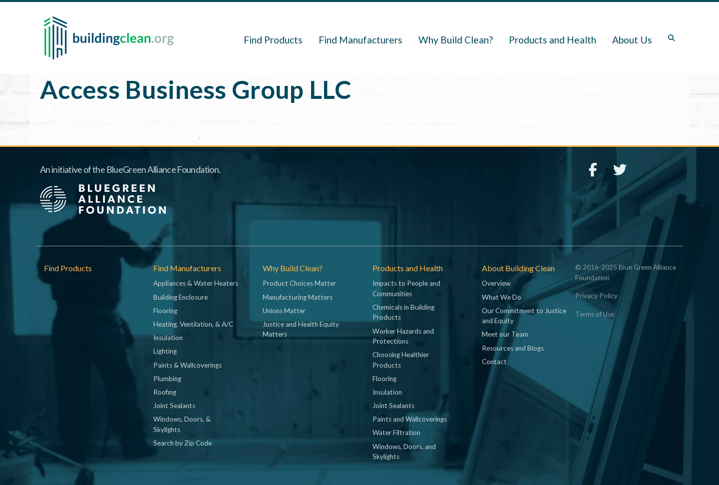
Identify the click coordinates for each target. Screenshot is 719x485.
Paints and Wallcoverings (409, 419)
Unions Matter (284, 311)
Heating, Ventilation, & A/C (193, 324)
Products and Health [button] (552, 39)
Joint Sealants (174, 406)
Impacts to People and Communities (406, 288)
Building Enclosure (180, 297)
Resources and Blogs (513, 348)
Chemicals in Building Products (403, 312)
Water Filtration (396, 433)
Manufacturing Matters (298, 297)
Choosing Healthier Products (400, 360)
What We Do (501, 297)
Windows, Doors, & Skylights (182, 424)
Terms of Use (594, 314)
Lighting (165, 351)
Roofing (164, 392)
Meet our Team (505, 334)
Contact (494, 362)
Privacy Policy (596, 296)
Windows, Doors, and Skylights (404, 452)
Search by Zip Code (182, 443)
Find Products (273, 39)
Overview (496, 283)
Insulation (168, 338)
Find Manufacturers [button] (360, 39)
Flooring (165, 311)
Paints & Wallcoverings (187, 365)
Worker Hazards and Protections (403, 336)
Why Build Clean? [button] (455, 39)
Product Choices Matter (299, 283)
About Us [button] (632, 39)
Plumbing (167, 379)
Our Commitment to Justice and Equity (524, 316)
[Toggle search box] (671, 38)
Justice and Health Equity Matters (301, 329)
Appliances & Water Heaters (195, 283)
